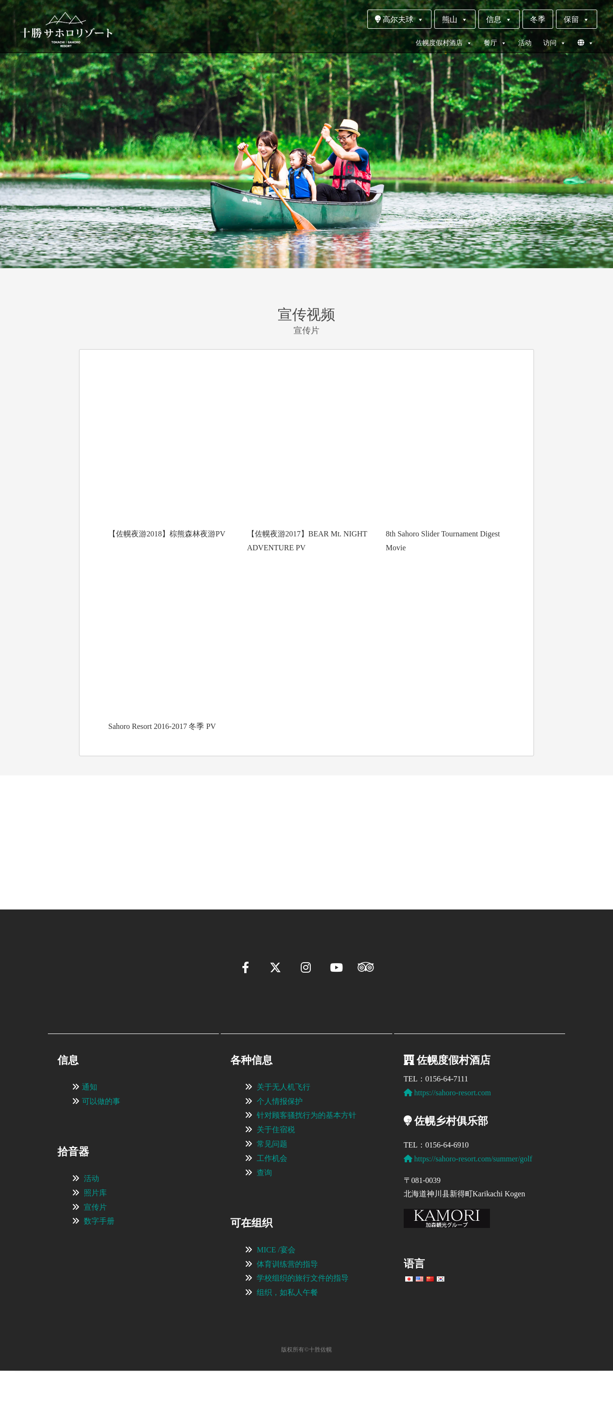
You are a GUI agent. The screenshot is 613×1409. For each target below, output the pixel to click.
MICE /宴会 (276, 1288)
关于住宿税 (276, 1168)
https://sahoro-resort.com (447, 1131)
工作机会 (272, 1197)
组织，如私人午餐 (287, 1331)
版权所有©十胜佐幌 (306, 1388)
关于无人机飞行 (283, 1125)
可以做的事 (101, 1140)
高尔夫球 (399, 19)
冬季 (537, 19)
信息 (499, 19)
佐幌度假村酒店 (444, 43)
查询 (264, 1211)
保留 (577, 19)
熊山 (455, 19)
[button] (50, 870)
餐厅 (495, 43)
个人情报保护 (280, 1140)
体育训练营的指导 (287, 1302)
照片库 (95, 1231)
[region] (306, 828)
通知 (89, 1125)
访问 (554, 43)
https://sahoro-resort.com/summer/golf (468, 1197)
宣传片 (95, 1245)
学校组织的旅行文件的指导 (303, 1316)
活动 (525, 42)
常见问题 (272, 1182)
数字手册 (99, 1259)
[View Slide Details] (110, 828)
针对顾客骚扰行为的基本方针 (306, 1153)
